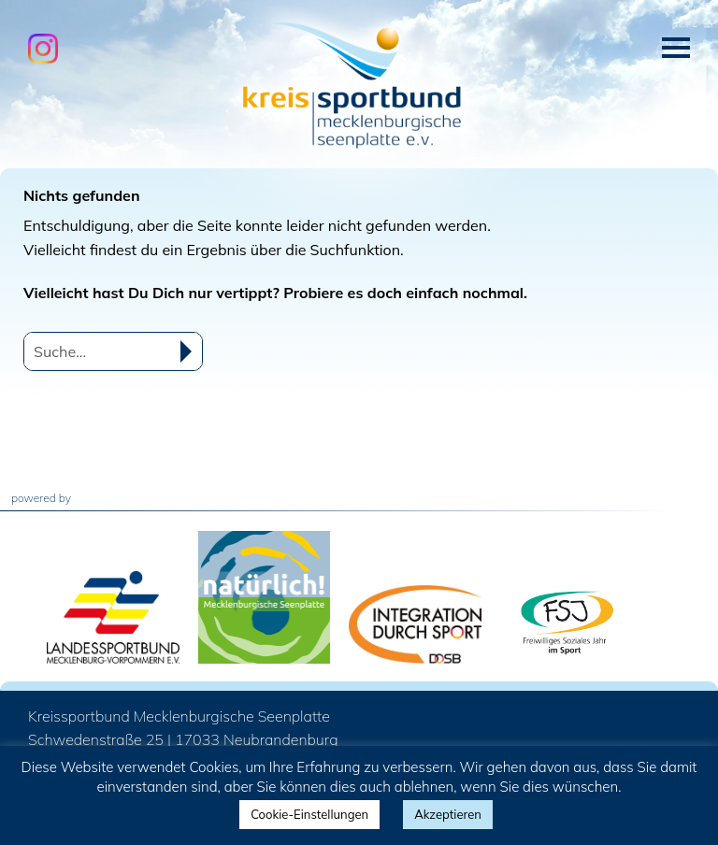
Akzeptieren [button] (447, 814)
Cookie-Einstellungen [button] (309, 814)
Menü (676, 47)
